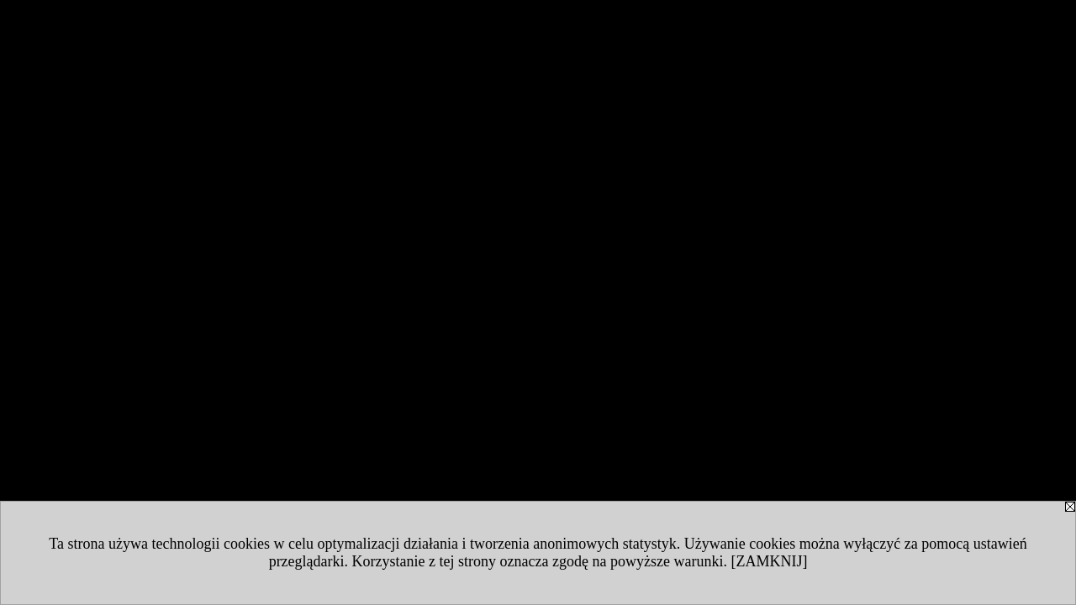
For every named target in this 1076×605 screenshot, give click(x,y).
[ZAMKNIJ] (769, 561)
